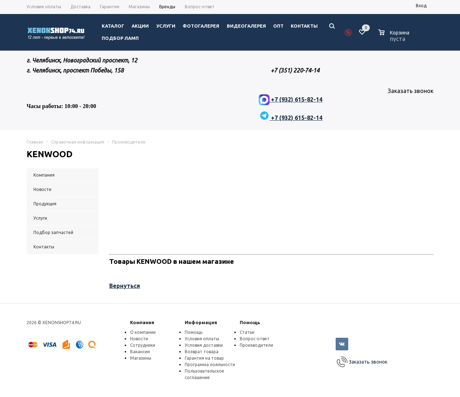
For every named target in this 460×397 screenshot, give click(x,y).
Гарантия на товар (204, 358)
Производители (256, 345)
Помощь (250, 322)
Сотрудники (142, 345)
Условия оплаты (202, 338)
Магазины (140, 358)
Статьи (247, 332)
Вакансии (140, 351)
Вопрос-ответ (255, 338)
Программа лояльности (210, 364)
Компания (142, 322)
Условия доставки (204, 345)
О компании (143, 332)
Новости (139, 338)
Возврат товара (201, 351)
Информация (201, 322)
